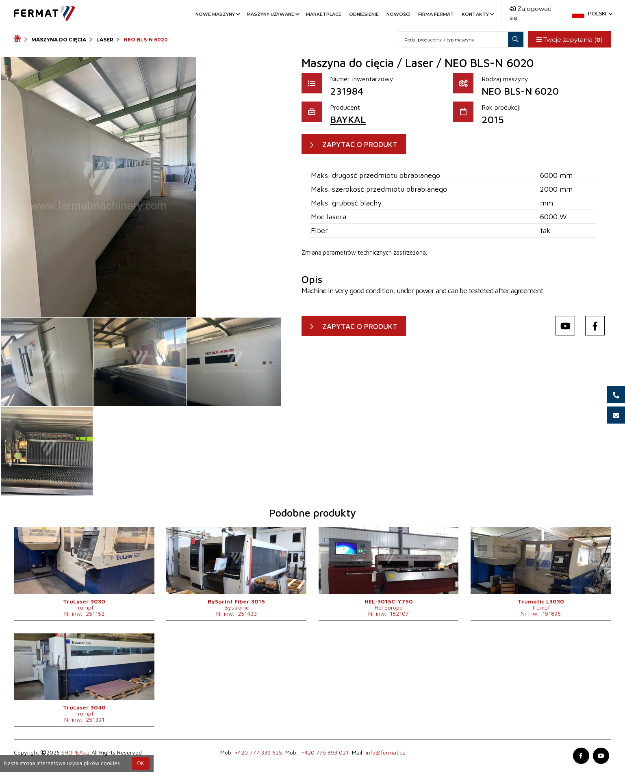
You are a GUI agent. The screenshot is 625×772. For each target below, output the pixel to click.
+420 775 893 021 (325, 752)
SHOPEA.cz (75, 752)
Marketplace (323, 14)
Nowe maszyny (217, 14)
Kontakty (477, 14)
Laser (104, 40)
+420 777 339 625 (258, 752)
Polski (599, 14)
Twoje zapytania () (569, 39)
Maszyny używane (272, 14)
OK (140, 763)
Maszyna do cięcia (58, 40)
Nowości (398, 14)
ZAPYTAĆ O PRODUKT (359, 144)
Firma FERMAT (436, 14)
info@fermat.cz (385, 752)
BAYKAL (348, 119)
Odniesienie (364, 14)
